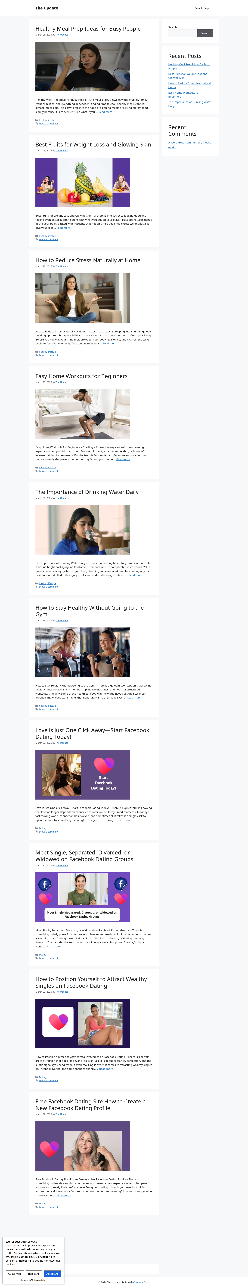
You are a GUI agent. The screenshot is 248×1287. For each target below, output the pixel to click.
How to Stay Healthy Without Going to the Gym (89, 611)
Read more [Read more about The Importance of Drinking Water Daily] (135, 575)
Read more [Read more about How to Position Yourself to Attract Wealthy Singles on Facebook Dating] (106, 1069)
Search (172, 27)
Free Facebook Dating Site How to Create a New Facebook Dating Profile (90, 1105)
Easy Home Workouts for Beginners (81, 376)
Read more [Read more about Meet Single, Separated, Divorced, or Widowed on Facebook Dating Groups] (54, 946)
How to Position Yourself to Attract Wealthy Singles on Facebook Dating (91, 982)
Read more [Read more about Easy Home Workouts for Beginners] (123, 459)
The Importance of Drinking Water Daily (87, 492)
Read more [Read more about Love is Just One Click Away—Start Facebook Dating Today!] (124, 820)
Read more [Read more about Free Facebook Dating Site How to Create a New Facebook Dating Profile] (64, 1195)
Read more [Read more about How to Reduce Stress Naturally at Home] (109, 343)
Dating (42, 828)
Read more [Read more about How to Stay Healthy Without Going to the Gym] (134, 697)
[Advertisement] (94, 1240)
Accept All (52, 1273)
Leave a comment (48, 123)
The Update (46, 8)
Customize (15, 1273)
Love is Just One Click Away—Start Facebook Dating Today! (92, 733)
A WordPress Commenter (184, 142)
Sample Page (202, 7)
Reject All (34, 1273)
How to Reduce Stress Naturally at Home (87, 260)
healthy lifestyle (47, 120)
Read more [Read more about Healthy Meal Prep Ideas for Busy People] (105, 112)
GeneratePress (141, 1282)
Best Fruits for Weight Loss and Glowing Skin (93, 144)
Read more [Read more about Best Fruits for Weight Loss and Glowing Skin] (63, 228)
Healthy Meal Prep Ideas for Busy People (88, 28)
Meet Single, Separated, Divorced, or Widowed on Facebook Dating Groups (84, 856)
